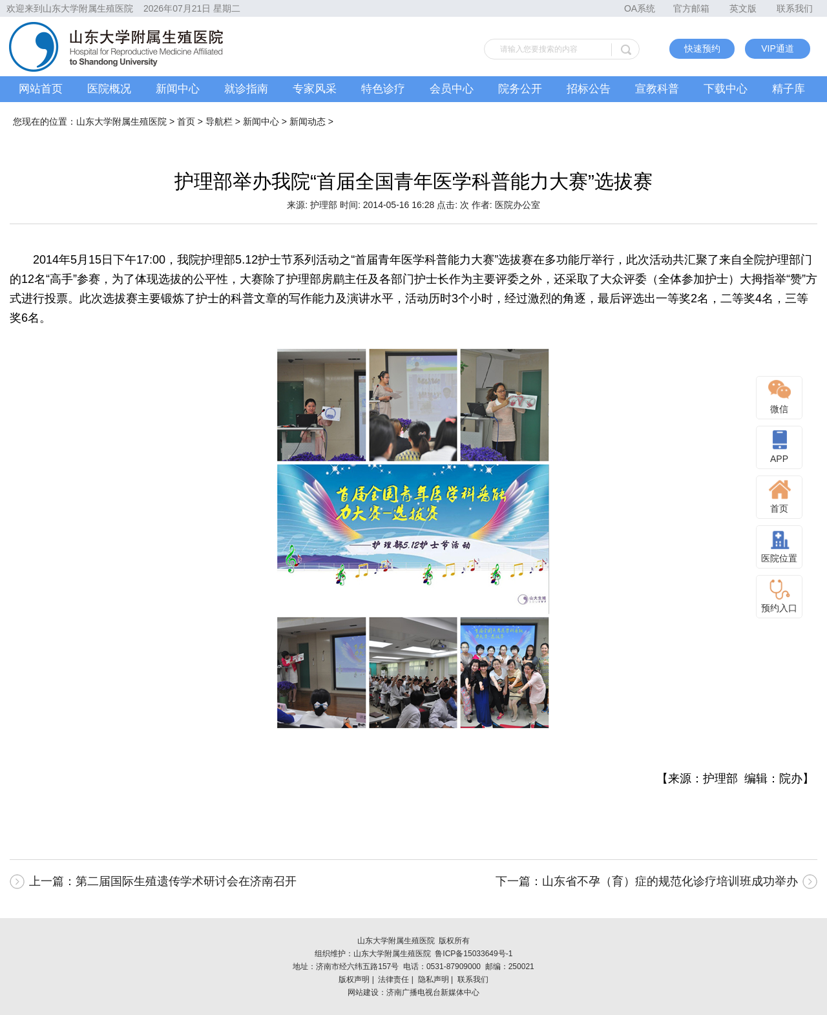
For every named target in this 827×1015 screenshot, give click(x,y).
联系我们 (795, 8)
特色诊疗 (383, 89)
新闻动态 (307, 121)
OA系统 (639, 8)
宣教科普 (657, 89)
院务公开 (520, 89)
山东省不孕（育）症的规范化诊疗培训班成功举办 (670, 881)
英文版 (743, 8)
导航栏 (219, 121)
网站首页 (41, 89)
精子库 (788, 89)
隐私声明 (433, 979)
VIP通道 (777, 48)
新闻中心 (178, 89)
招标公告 (589, 89)
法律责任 (393, 979)
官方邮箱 (691, 8)
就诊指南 (246, 89)
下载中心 (726, 89)
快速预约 (702, 48)
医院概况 (109, 89)
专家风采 (315, 89)
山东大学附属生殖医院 (121, 121)
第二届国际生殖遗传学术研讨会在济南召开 (186, 881)
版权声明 (354, 979)
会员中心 (452, 89)
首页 (186, 121)
